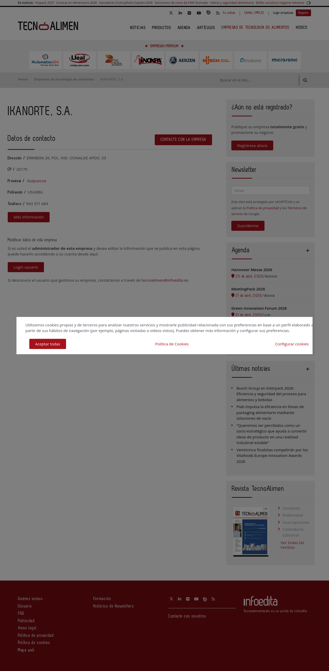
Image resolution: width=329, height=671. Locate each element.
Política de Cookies (172, 343)
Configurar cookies (292, 343)
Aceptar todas (47, 343)
